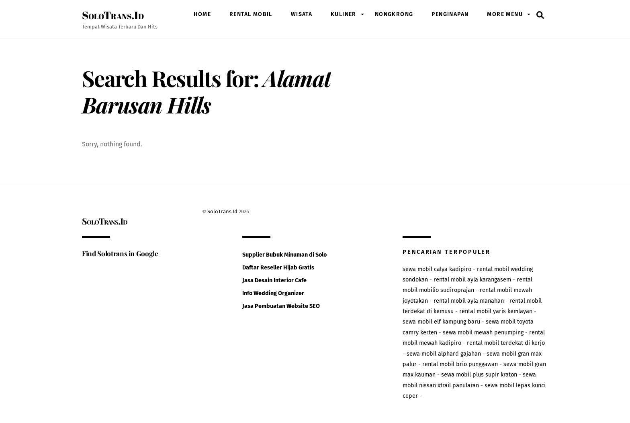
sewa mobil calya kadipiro (437, 269)
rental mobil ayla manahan (469, 301)
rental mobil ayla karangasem (472, 279)
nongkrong (394, 14)
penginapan (450, 14)
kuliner (343, 14)
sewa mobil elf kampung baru (441, 321)
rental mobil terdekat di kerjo (506, 343)
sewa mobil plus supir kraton (479, 374)
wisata (301, 14)
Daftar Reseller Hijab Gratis (278, 267)
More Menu (505, 14)
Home (202, 14)
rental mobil (250, 14)
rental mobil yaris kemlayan (495, 311)
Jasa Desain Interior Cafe (274, 280)
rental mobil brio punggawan (460, 364)
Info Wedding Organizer (273, 293)
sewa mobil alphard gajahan (444, 353)
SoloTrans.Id (222, 211)
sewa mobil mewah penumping (483, 332)
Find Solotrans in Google (120, 253)
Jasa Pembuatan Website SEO (281, 306)
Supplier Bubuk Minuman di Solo (284, 254)
